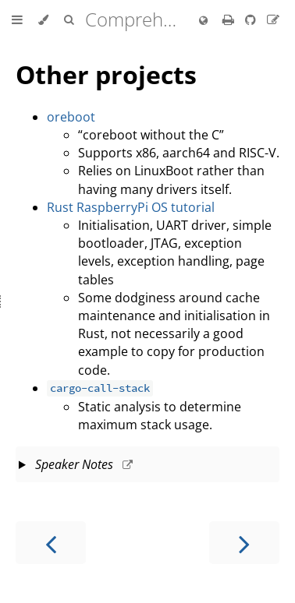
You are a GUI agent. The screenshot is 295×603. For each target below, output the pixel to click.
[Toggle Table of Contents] (17, 20)
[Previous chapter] (51, 542)
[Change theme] (43, 20)
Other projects (106, 74)
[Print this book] (230, 19)
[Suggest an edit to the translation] (273, 19)
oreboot (71, 116)
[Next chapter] (244, 542)
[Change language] (203, 21)
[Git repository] (252, 19)
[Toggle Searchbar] (68, 20)
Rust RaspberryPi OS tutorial (131, 207)
